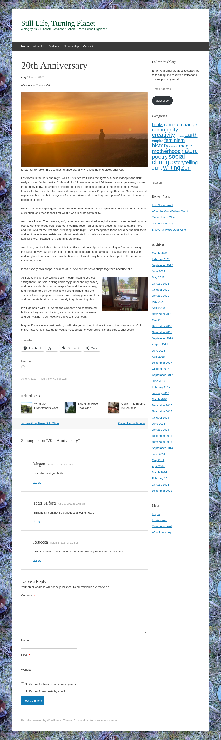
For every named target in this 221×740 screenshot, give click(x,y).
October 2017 (160, 368)
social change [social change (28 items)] (168, 159)
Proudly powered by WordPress (41, 720)
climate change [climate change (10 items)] (180, 124)
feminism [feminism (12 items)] (174, 140)
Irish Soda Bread (162, 205)
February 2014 (161, 478)
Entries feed (159, 520)
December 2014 (162, 435)
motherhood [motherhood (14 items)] (166, 151)
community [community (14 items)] (165, 129)
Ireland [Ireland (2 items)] (173, 146)
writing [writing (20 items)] (171, 167)
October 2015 (160, 417)
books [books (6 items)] (157, 124)
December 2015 (162, 405)
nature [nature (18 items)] (190, 151)
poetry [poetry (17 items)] (160, 156)
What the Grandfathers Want (170, 211)
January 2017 (160, 393)
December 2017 (162, 362)
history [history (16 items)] (160, 145)
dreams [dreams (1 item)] (180, 136)
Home (25, 46)
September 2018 (162, 338)
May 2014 (158, 460)
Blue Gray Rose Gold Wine (40, 423)
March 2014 (159, 472)
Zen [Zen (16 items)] (186, 168)
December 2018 (162, 326)
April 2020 (158, 308)
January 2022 (160, 283)
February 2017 (161, 387)
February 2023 (161, 259)
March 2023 (159, 253)
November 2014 (162, 442)
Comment (28, 595)
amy (23, 77)
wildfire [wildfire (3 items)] (157, 168)
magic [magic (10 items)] (185, 146)
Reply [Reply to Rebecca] (37, 560)
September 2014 (162, 448)
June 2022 (158, 271)
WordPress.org (161, 532)
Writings (54, 46)
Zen (64, 378)
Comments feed (162, 526)
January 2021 (160, 295)
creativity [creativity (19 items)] (163, 135)
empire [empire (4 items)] (157, 141)
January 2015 (160, 429)
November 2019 (162, 314)
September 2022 (162, 265)
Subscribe (162, 100)
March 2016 (159, 399)
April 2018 (158, 356)
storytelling (54, 378)
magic (43, 378)
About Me (39, 46)
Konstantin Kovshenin (103, 720)
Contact (88, 46)
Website (26, 669)
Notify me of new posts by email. (45, 691)
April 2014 (158, 466)
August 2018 (160, 344)
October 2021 (160, 289)
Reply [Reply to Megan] (37, 482)
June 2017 (158, 381)
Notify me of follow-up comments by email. (51, 684)
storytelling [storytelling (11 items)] (186, 162)
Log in (156, 514)
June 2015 (158, 423)
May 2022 (158, 277)
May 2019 (158, 320)
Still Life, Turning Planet (58, 23)
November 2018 (162, 332)
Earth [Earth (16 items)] (190, 135)
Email (25, 654)
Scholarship (71, 46)
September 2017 (162, 375)
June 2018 (158, 350)
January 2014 (160, 484)
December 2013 (162, 490)
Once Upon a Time (131, 423)
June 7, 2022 (36, 77)
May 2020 (158, 301)
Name (26, 640)
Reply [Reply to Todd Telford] (37, 521)
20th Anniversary (162, 223)
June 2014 (158, 454)
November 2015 (162, 411)
